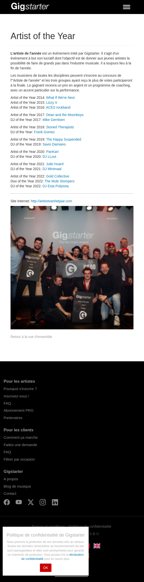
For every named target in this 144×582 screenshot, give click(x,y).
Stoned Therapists (60, 127)
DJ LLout (49, 157)
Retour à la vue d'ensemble (31, 337)
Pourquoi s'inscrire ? (20, 389)
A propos (11, 479)
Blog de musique (17, 486)
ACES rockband (58, 107)
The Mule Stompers (59, 181)
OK (45, 568)
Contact (10, 493)
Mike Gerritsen (54, 120)
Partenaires (13, 418)
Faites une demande (20, 445)
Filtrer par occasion (19, 459)
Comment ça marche (21, 437)
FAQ (7, 403)
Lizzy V (51, 102)
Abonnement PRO (19, 410)
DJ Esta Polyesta (56, 186)
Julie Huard (54, 164)
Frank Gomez (44, 132)
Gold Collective (57, 176)
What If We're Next (60, 98)
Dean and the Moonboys (65, 115)
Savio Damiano (54, 144)
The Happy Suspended (63, 139)
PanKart (52, 152)
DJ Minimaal (52, 169)
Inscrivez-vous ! (16, 396)
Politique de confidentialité (90, 526)
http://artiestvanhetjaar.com (51, 201)
